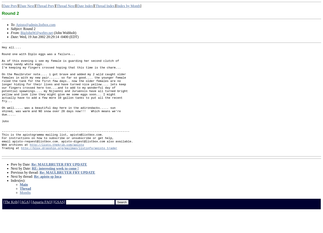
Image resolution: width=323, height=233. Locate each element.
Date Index (85, 6)
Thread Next (66, 6)
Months (25, 214)
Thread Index (105, 6)
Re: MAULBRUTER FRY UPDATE (59, 186)
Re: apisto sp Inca (47, 198)
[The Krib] (11, 223)
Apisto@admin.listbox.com (36, 25)
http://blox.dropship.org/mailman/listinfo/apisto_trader (69, 169)
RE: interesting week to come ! (55, 190)
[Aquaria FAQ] (41, 223)
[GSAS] (59, 223)
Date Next (27, 6)
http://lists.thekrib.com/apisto (57, 165)
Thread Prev (45, 6)
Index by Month (128, 6)
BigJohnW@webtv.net (36, 33)
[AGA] (25, 223)
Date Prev (10, 6)
